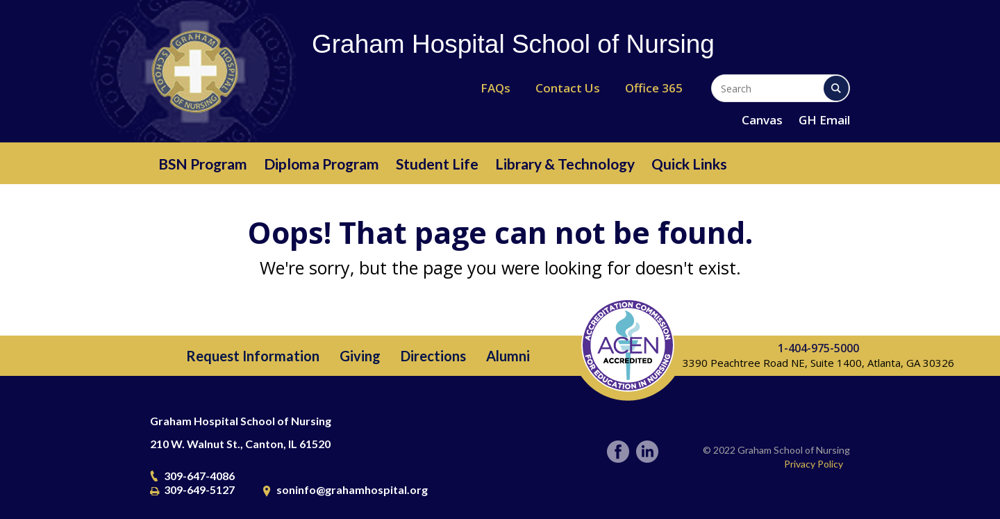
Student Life (437, 163)
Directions (433, 355)
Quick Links (689, 163)
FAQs (495, 88)
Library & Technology (565, 163)
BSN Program (202, 163)
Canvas (762, 120)
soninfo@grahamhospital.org (352, 489)
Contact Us (567, 88)
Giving (360, 355)
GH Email (824, 120)
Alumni (508, 355)
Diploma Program (321, 163)
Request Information (252, 355)
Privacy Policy (813, 464)
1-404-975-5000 (818, 348)
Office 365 (654, 88)
